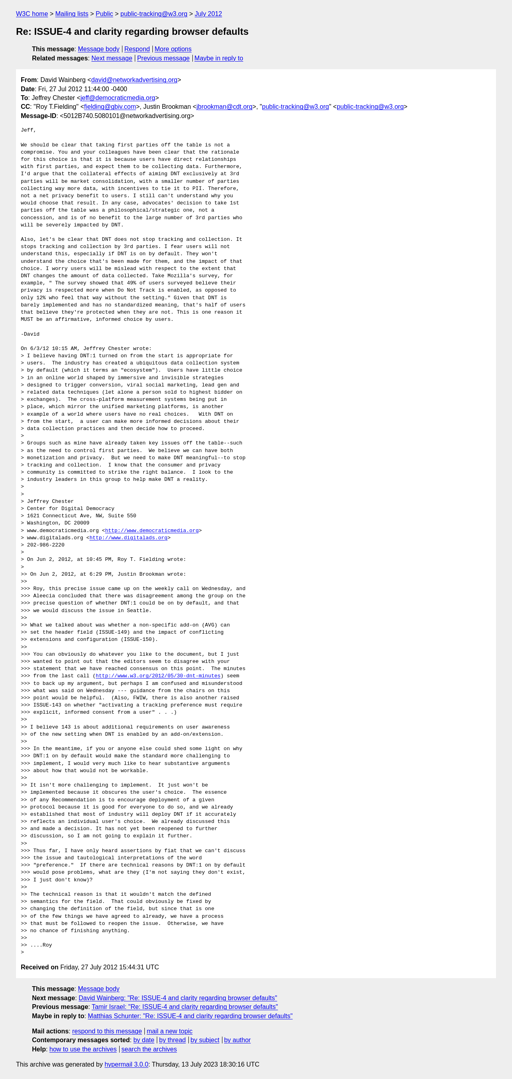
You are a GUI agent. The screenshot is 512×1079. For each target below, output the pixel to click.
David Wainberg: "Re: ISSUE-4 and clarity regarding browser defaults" (178, 998)
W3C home (32, 13)
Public (104, 13)
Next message (112, 58)
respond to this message (107, 1031)
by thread (172, 1040)
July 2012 (208, 13)
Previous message (163, 58)
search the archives (149, 1049)
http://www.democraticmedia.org (152, 530)
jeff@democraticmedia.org (117, 97)
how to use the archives (83, 1049)
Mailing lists (71, 13)
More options (173, 49)
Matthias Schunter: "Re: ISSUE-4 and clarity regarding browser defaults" (190, 1016)
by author (237, 1040)
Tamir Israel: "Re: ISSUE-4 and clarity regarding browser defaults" (185, 1006)
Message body (99, 49)
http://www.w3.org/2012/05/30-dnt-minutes (158, 676)
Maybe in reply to (218, 58)
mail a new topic (170, 1031)
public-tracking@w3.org (153, 13)
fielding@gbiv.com (110, 106)
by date (143, 1040)
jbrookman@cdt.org (224, 106)
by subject (204, 1040)
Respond (137, 49)
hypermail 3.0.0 (126, 1064)
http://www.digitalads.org (129, 538)
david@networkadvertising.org (134, 79)
